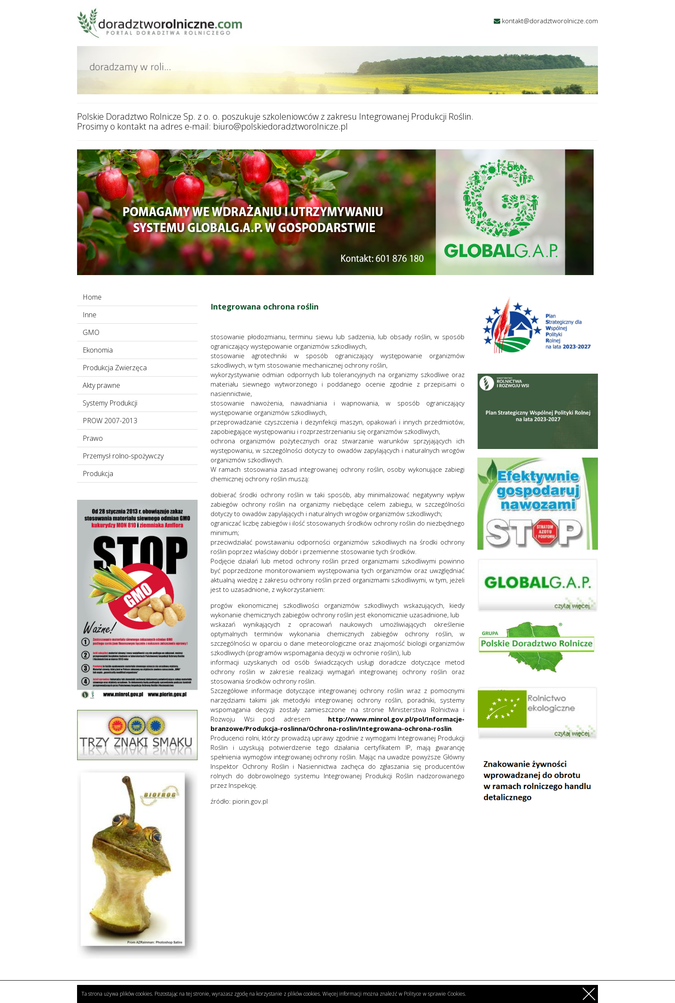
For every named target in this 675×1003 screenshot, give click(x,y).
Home (92, 297)
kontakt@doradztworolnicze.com (550, 20)
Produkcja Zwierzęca (115, 367)
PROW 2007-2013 (110, 420)
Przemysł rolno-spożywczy (123, 456)
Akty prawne (101, 385)
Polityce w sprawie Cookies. (435, 993)
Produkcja (98, 473)
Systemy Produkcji (110, 403)
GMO (91, 332)
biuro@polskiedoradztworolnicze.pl (280, 126)
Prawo (93, 438)
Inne (89, 314)
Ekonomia (98, 350)
